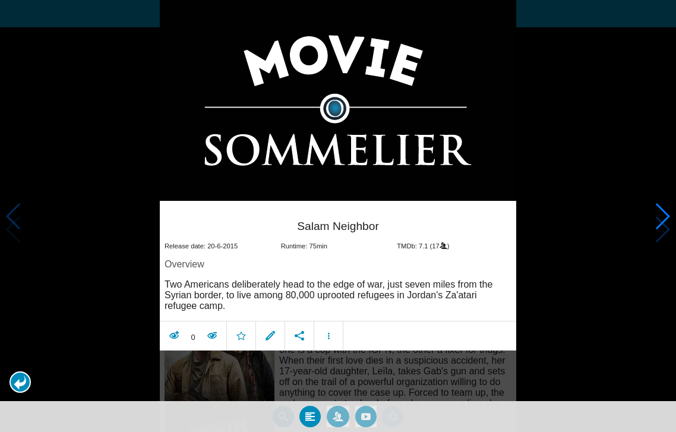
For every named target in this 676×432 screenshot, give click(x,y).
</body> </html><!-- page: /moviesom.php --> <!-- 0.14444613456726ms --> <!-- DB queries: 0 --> (338, 216)
